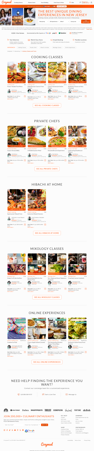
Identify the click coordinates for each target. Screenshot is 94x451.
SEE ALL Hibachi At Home (47, 233)
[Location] (33, 424)
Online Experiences (70, 47)
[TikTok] (9, 430)
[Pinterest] (17, 430)
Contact (63, 417)
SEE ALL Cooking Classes (47, 105)
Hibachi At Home (44, 47)
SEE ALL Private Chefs (47, 168)
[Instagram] (4, 430)
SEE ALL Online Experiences (47, 362)
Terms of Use (78, 440)
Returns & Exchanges (66, 433)
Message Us (84, 2)
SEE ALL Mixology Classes (47, 297)
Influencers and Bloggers (82, 433)
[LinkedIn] (23, 430)
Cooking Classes (18, 2)
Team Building (44, 2)
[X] (20, 430)
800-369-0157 (22, 440)
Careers (78, 423)
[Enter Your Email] (13, 424)
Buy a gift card (61, 6)
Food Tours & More (59, 2)
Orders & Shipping (65, 431)
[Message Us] (80, 2)
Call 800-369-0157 (26, 394)
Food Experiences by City (82, 417)
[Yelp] (12, 430)
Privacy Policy (87, 440)
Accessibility (70, 440)
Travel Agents (79, 431)
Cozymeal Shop (65, 429)
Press (77, 419)
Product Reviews (65, 434)
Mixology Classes (57, 47)
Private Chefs (31, 2)
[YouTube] (15, 430)
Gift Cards (63, 419)
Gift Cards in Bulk (65, 421)
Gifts (71, 2)
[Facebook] (7, 430)
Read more (89, 29)
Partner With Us (80, 429)
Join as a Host (79, 421)
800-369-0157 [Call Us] (86, 3)
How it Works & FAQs (66, 423)
